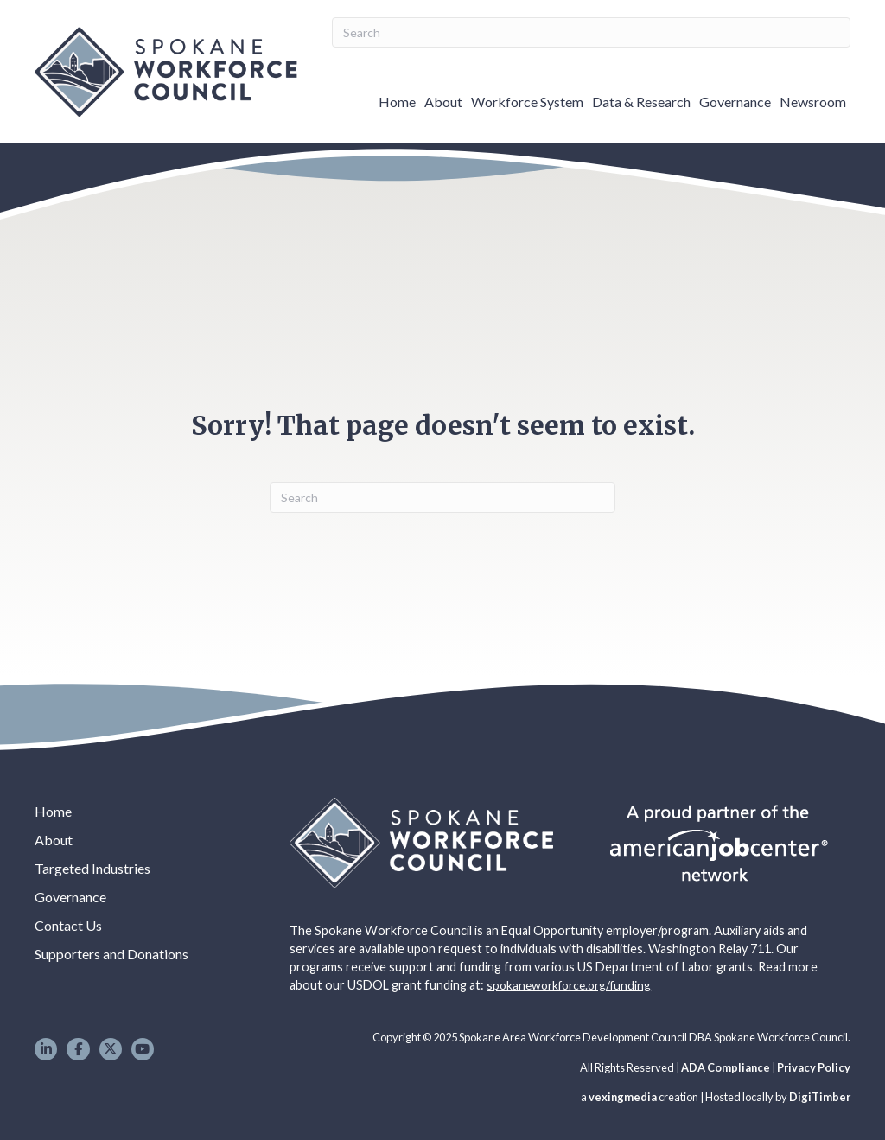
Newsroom (813, 101)
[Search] (591, 32)
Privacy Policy (813, 1067)
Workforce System (527, 101)
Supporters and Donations (111, 954)
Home (397, 101)
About (443, 101)
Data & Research (641, 101)
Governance (735, 101)
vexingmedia (623, 1097)
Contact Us (68, 925)
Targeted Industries (92, 868)
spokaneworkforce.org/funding (569, 985)
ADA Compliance (725, 1067)
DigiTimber (819, 1097)
